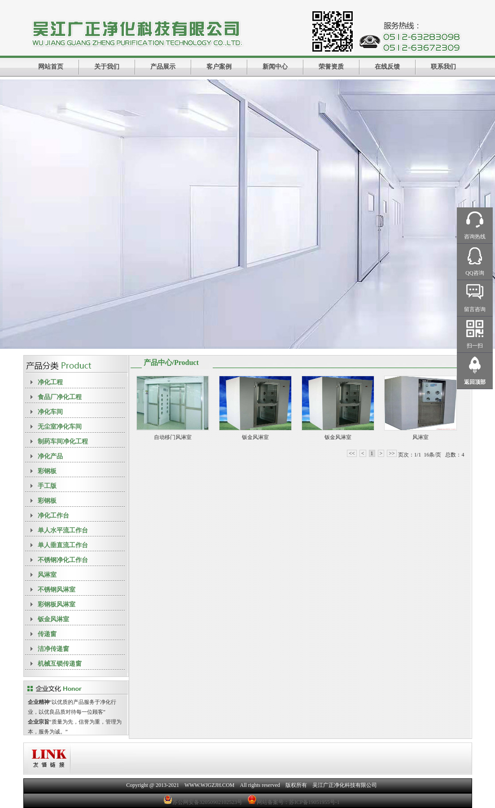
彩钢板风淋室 (56, 604)
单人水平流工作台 (63, 530)
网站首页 (50, 66)
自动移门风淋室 (173, 437)
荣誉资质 (331, 66)
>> (392, 453)
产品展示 (162, 66)
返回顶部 (475, 382)
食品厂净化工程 (60, 397)
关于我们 (106, 66)
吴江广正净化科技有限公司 (344, 785)
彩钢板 (47, 471)
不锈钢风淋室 (56, 589)
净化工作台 (53, 515)
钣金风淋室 (53, 619)
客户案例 (219, 66)
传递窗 (47, 634)
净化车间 (50, 411)
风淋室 (47, 574)
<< (352, 453)
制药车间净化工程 (63, 441)
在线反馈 (387, 66)
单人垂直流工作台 (63, 545)
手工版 (47, 486)
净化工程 (50, 382)
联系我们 (443, 66)
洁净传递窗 (53, 649)
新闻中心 (275, 66)
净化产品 (50, 456)
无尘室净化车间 (60, 426)
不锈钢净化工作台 (63, 560)
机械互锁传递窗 (60, 663)
